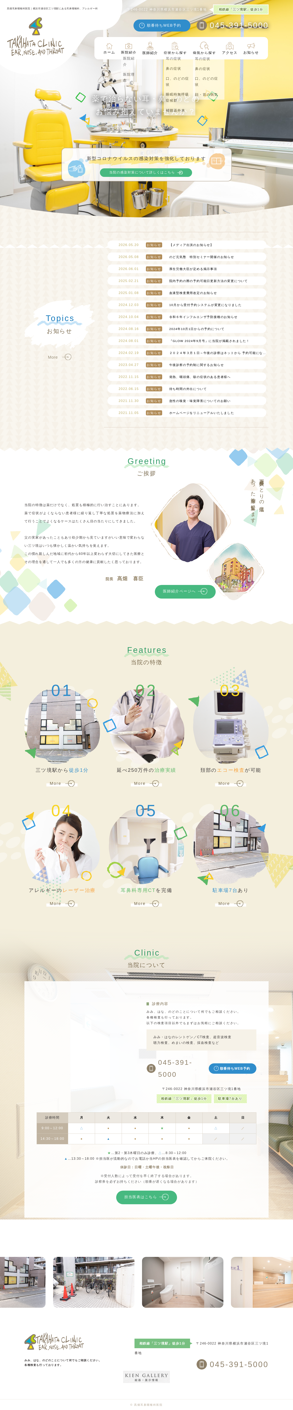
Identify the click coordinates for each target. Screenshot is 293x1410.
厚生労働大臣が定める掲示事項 (168, 269)
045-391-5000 (239, 25)
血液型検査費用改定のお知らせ (168, 293)
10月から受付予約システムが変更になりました (180, 305)
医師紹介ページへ (179, 591)
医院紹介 (129, 48)
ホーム (109, 48)
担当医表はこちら (140, 1197)
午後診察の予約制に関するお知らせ (171, 365)
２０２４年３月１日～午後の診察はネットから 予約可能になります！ (197, 353)
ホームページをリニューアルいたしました (176, 413)
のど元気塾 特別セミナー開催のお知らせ (176, 257)
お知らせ (251, 48)
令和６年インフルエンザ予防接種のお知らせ (178, 317)
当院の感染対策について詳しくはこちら (142, 172)
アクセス (229, 48)
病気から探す (204, 48)
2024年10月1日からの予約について (172, 329)
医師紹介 (150, 48)
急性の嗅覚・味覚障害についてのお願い (175, 401)
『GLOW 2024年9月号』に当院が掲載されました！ (184, 341)
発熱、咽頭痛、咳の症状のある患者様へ (175, 377)
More (53, 357)
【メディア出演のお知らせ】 (166, 245)
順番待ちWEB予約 (164, 25)
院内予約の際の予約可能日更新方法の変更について (183, 281)
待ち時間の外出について (163, 389)
